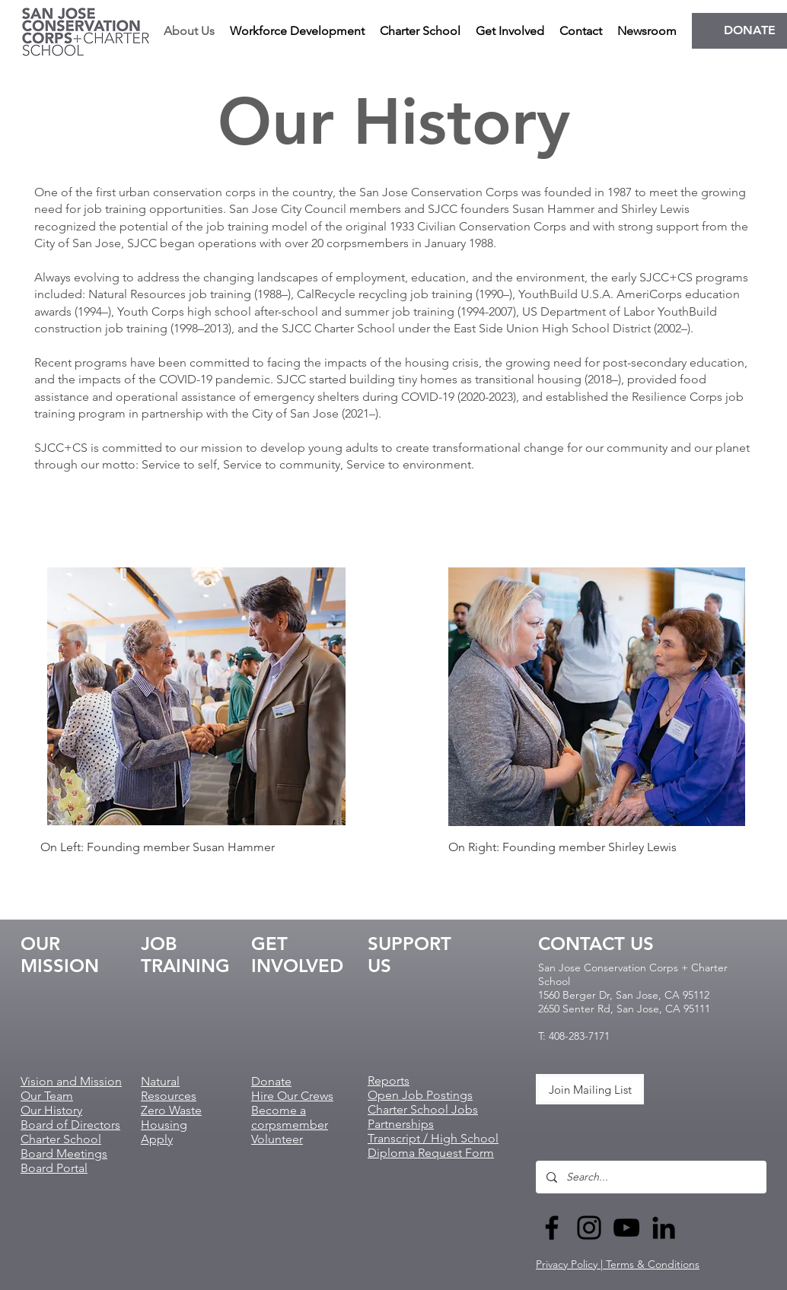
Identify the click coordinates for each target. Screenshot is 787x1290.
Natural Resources (168, 1088)
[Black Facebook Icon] (552, 1228)
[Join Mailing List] (590, 1089)
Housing (164, 1124)
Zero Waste (171, 1110)
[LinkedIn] (664, 1228)
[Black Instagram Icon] (589, 1228)
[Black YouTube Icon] (626, 1228)
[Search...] (650, 1177)
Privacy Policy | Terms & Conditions (617, 1264)
